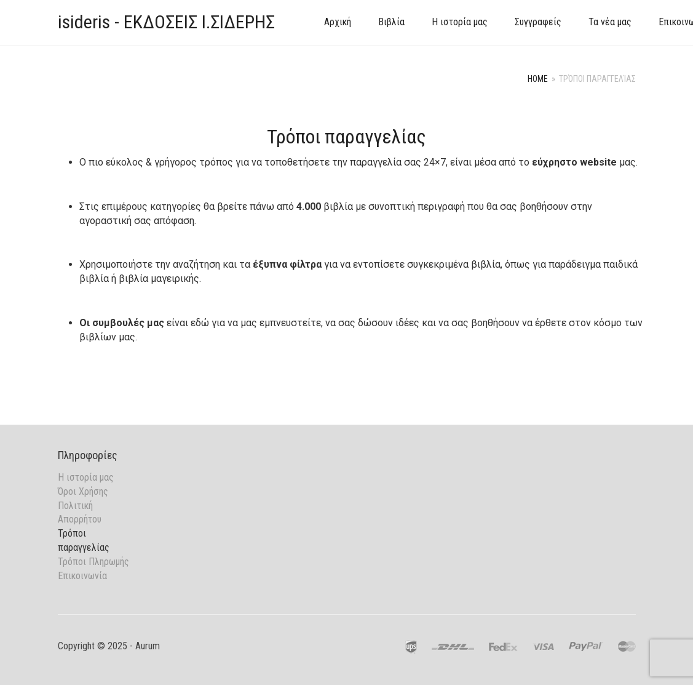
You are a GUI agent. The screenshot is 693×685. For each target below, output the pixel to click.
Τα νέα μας (610, 22)
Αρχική (337, 22)
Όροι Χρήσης (83, 491)
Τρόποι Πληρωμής (93, 561)
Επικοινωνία (82, 576)
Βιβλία (391, 22)
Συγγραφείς (538, 22)
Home (538, 79)
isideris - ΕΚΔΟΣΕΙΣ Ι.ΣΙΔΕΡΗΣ (166, 22)
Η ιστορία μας (460, 22)
